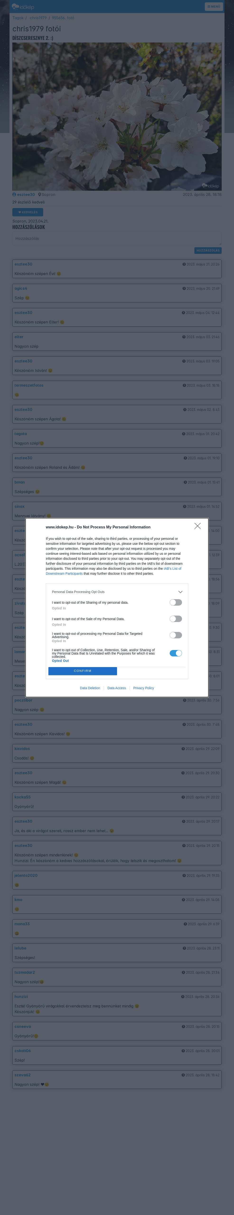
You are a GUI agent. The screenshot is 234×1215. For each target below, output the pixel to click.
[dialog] (117, 607)
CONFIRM (83, 671)
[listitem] (117, 591)
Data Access (117, 688)
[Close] (199, 527)
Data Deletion (90, 688)
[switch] (176, 602)
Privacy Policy (143, 688)
